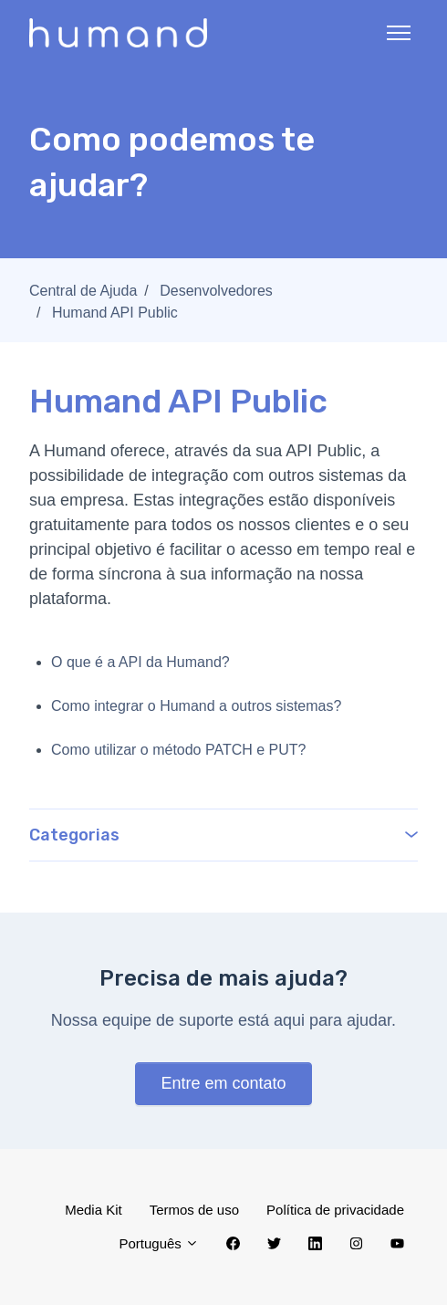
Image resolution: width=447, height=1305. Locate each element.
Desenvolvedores (216, 290)
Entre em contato (223, 1083)
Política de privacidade (335, 1209)
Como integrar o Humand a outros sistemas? (196, 706)
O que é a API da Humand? (140, 662)
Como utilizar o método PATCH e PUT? (179, 749)
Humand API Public (115, 312)
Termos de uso (194, 1209)
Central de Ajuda (83, 290)
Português (159, 1243)
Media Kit (93, 1209)
